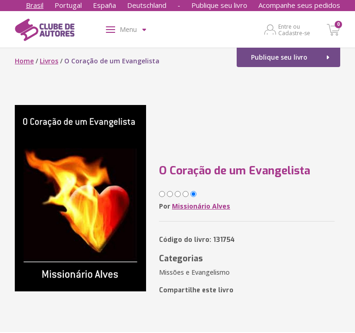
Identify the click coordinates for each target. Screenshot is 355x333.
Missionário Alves (201, 206)
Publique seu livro (219, 5)
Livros (49, 60)
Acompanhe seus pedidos (299, 5)
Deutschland (146, 5)
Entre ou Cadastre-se (294, 30)
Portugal (68, 5)
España (104, 5)
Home (24, 60)
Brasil (34, 5)
